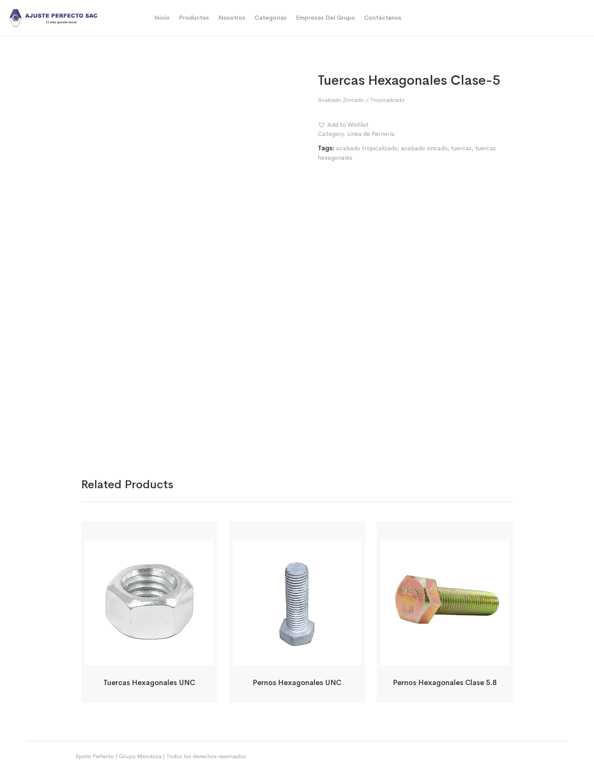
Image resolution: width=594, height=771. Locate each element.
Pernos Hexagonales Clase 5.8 (445, 682)
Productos (194, 18)
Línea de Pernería (371, 134)
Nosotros (231, 18)
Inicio (162, 18)
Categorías (271, 18)
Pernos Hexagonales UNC (297, 682)
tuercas (461, 148)
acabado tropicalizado (366, 148)
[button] (343, 124)
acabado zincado (424, 148)
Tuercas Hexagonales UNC (149, 682)
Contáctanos (383, 18)
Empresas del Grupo (325, 18)
